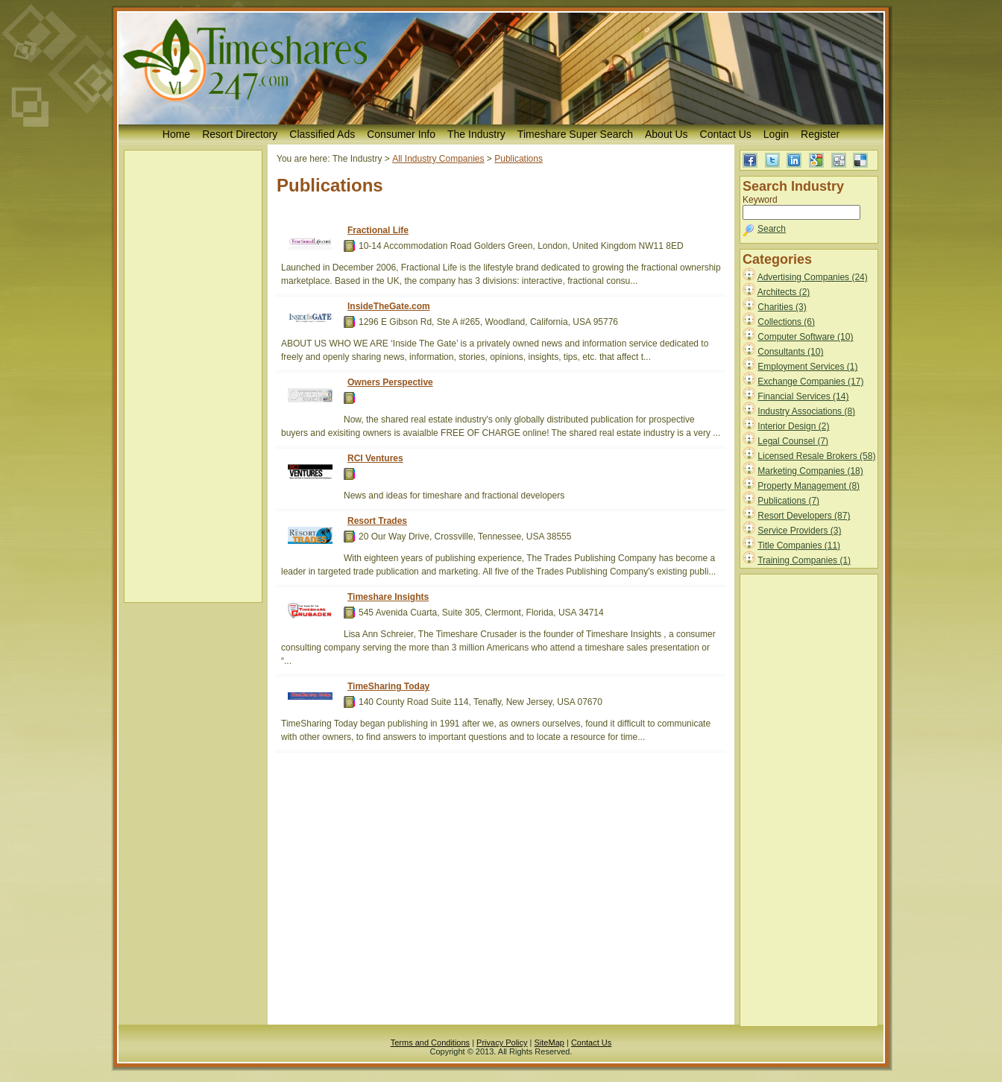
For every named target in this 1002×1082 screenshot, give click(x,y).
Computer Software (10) (805, 337)
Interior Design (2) (793, 426)
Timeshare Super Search (575, 134)
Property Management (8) (808, 486)
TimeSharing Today (388, 686)
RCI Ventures (375, 458)
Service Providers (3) (799, 530)
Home (176, 134)
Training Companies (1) (804, 560)
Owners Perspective (390, 382)
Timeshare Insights (388, 597)
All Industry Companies (438, 159)
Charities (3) (781, 307)
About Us (666, 134)
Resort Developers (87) (803, 515)
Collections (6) (786, 322)
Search (771, 229)
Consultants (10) (790, 352)
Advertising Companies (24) (812, 277)
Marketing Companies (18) (810, 471)
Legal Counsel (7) (792, 441)
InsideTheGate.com (388, 306)
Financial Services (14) (802, 396)
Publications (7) (788, 501)
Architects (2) (783, 292)
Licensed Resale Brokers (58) (816, 456)
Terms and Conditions (430, 1042)
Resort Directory (239, 134)
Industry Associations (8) (806, 411)
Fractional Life (378, 230)
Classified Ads (322, 134)
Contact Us (726, 134)
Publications (518, 159)
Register (820, 134)
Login (776, 134)
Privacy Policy (501, 1042)
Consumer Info (401, 134)
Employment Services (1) (807, 366)
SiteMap (549, 1042)
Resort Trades (377, 521)
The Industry (476, 134)
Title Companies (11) (798, 545)
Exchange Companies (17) (810, 381)
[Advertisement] (193, 376)
